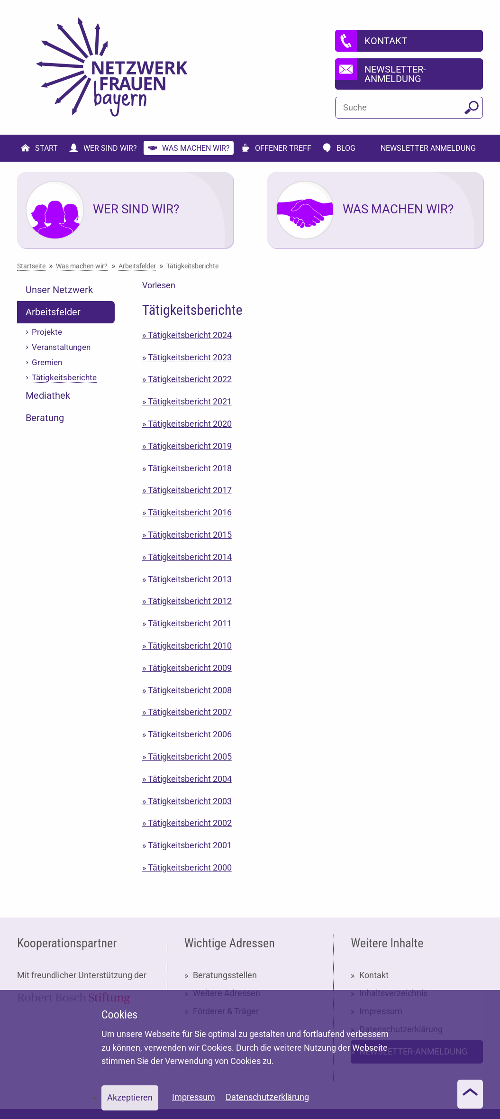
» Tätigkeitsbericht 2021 (187, 401)
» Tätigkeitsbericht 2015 (187, 535)
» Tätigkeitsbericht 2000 (187, 867)
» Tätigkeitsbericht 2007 (187, 712)
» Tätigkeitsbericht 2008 (187, 690)
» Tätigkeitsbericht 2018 (187, 468)
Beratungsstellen (225, 975)
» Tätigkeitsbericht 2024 (187, 335)
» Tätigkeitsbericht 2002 (187, 823)
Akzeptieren (130, 1097)
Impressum (193, 1097)
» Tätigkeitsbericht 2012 (187, 601)
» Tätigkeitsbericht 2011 (187, 623)
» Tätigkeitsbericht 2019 (187, 446)
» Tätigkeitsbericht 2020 (187, 424)
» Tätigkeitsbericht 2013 (187, 579)
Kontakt (374, 975)
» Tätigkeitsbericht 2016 (187, 512)
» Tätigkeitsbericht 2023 (187, 357)
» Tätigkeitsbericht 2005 (187, 756)
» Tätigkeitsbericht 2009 (187, 668)
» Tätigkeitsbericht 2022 (187, 379)
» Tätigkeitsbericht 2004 (187, 779)
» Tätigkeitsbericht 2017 (187, 490)
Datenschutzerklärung (267, 1097)
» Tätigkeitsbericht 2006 (187, 734)
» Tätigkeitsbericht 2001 (187, 845)
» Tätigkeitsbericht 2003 (187, 801)
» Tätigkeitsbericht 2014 (187, 557)
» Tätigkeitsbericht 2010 (187, 646)
